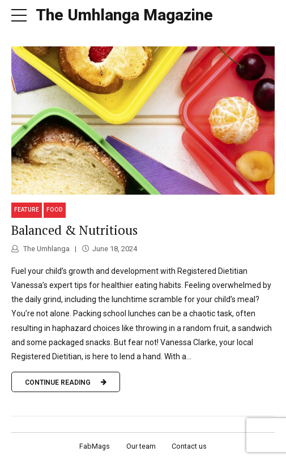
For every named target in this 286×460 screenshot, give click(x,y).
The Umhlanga (46, 248)
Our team (141, 446)
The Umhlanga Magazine (124, 15)
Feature (26, 210)
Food (54, 210)
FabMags (94, 446)
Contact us (189, 446)
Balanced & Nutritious (74, 230)
